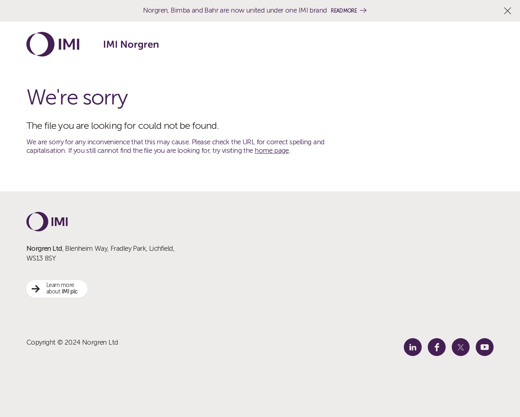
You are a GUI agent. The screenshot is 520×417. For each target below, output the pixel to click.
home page (272, 150)
